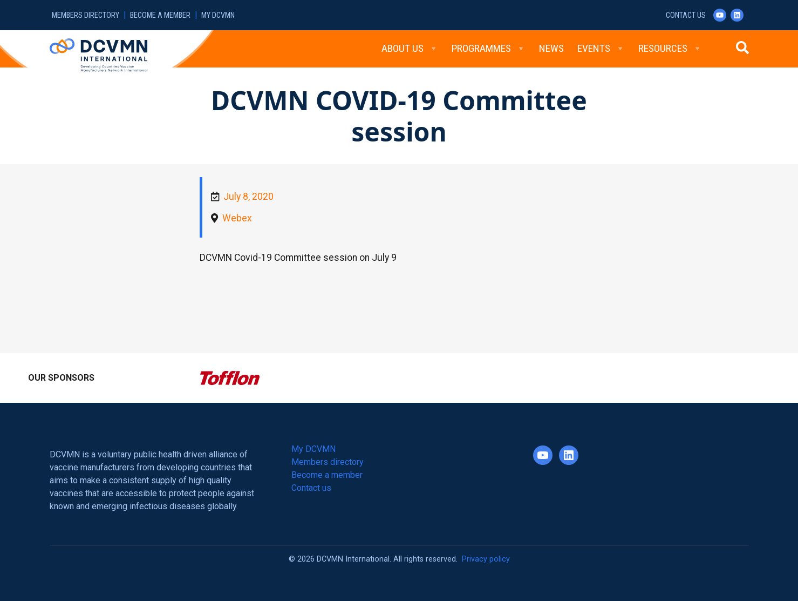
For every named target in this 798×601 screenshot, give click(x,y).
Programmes (489, 48)
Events (601, 48)
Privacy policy (486, 559)
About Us (409, 48)
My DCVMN (218, 15)
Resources (670, 48)
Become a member (160, 15)
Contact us (686, 15)
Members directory (85, 15)
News (551, 48)
